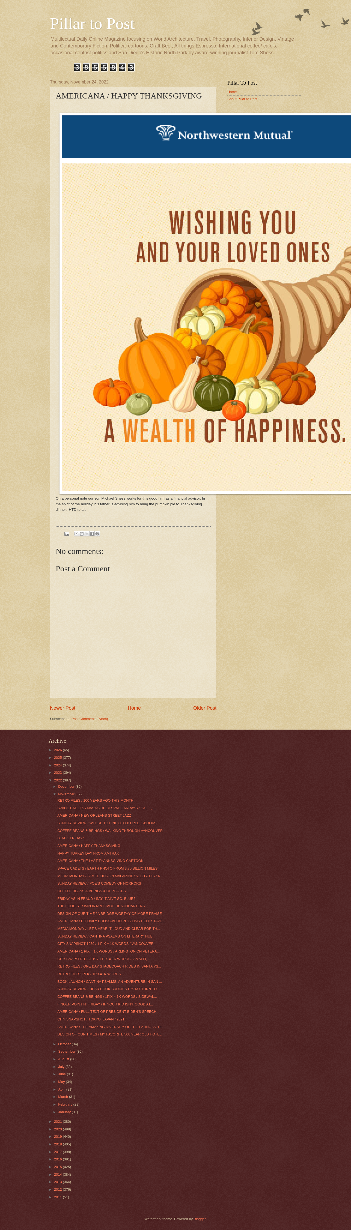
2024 (58, 765)
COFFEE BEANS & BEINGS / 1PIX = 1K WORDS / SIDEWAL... (107, 997)
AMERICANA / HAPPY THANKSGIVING (88, 846)
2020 (58, 1129)
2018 (58, 1144)
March (63, 1097)
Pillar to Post (92, 23)
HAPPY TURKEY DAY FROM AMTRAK (88, 853)
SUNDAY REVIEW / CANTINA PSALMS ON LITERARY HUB (105, 936)
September (67, 1051)
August (64, 1059)
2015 (58, 1167)
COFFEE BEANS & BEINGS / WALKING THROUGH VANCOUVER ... (111, 831)
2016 (58, 1159)
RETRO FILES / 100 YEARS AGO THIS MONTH (95, 800)
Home (134, 708)
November (66, 794)
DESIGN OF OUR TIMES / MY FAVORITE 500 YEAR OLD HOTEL (109, 1034)
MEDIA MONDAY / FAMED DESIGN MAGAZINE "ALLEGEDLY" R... (110, 876)
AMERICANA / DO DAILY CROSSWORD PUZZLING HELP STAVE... (111, 921)
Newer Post (62, 708)
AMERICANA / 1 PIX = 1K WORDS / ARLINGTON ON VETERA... (108, 951)
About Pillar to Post (242, 99)
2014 (58, 1174)
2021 (58, 1121)
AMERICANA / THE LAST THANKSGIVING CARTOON (100, 861)
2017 (58, 1152)
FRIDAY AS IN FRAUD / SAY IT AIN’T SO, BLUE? (96, 899)
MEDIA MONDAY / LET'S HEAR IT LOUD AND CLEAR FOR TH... (108, 929)
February (65, 1104)
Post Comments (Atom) (90, 719)
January (65, 1112)
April (62, 1089)
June (62, 1074)
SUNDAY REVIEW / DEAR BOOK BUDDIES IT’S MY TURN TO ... (108, 989)
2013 (58, 1182)
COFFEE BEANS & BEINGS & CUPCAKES (91, 891)
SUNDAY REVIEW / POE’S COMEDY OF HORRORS (99, 883)
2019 (58, 1137)
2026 (58, 750)
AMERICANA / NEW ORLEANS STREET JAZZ (94, 815)
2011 (58, 1197)
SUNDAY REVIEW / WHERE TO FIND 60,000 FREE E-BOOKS (106, 823)
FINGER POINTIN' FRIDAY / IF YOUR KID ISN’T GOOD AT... (105, 1004)
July (61, 1067)
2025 (58, 758)
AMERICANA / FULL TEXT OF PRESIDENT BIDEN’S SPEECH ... (108, 1012)
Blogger (200, 1219)
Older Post (204, 708)
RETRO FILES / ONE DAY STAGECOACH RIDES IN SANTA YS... (109, 966)
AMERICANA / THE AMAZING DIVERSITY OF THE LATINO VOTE (109, 1027)
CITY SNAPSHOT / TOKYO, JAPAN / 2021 (90, 1019)
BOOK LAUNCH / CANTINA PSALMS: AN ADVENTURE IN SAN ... (109, 982)
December (66, 786)
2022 (58, 780)
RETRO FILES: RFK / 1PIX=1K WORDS (89, 974)
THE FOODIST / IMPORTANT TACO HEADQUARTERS (101, 906)
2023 (58, 773)
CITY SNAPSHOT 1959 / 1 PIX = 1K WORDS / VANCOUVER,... (107, 944)
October (65, 1044)
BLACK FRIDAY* (70, 838)
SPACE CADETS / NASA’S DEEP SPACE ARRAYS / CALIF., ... (106, 808)
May (62, 1082)
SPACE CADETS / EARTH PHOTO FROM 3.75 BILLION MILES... (108, 868)
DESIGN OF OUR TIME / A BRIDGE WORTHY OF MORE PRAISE (109, 914)
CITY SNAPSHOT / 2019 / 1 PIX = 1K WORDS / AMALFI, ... (104, 959)
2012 (58, 1189)
